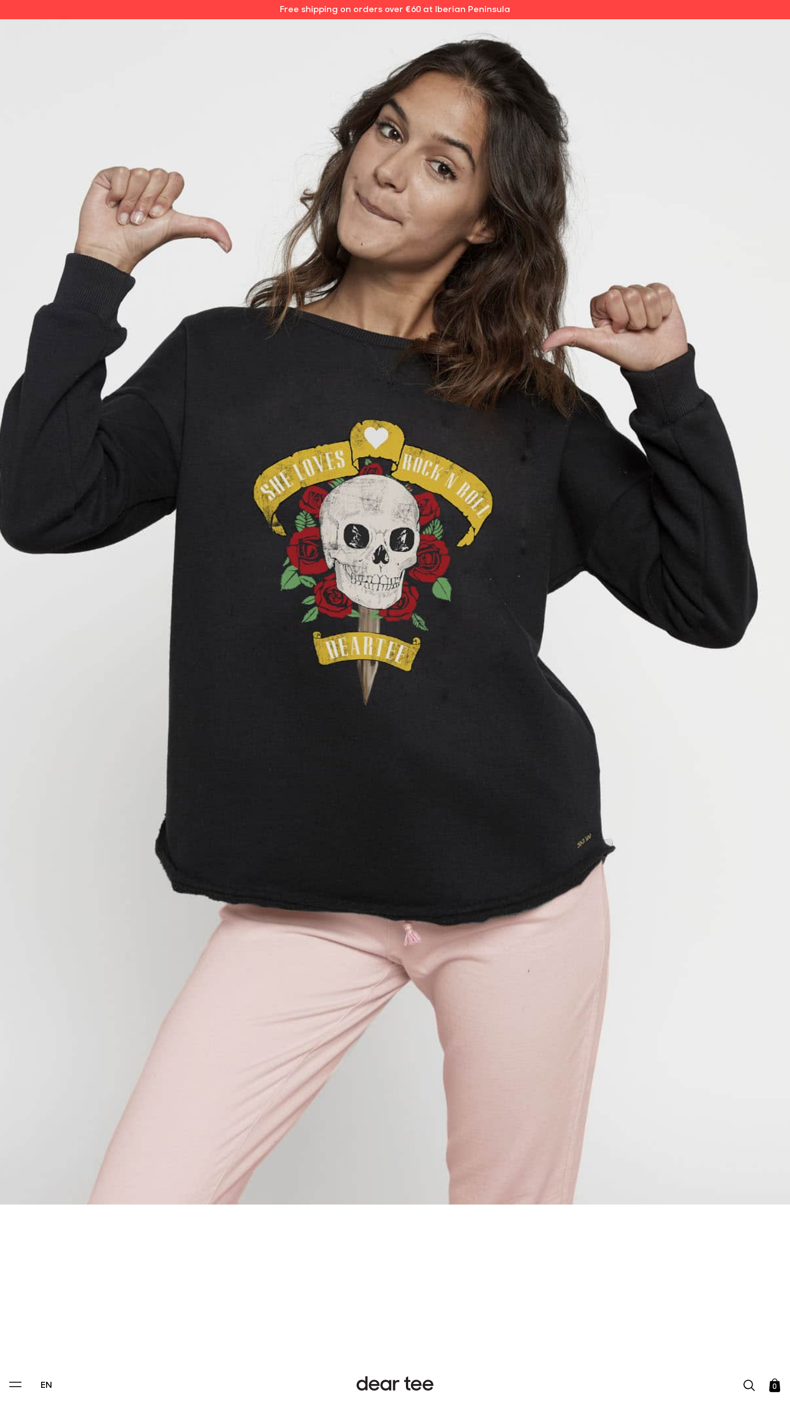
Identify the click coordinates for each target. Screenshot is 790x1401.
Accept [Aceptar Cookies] (388, 1381)
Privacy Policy (290, 1318)
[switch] (529, 1342)
